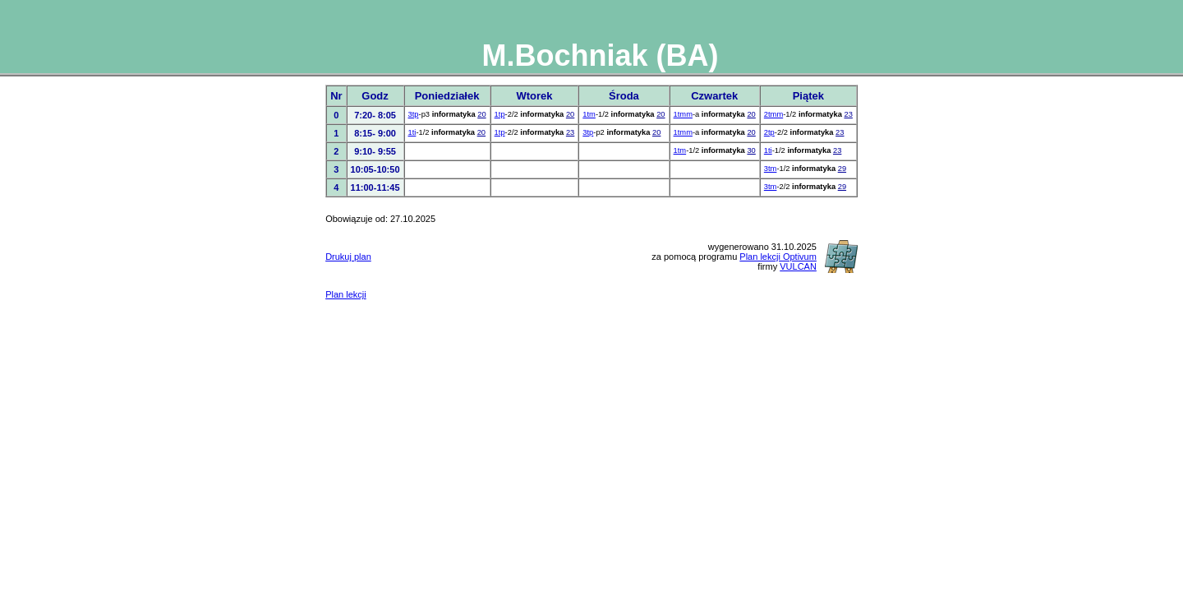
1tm (589, 114)
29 (842, 168)
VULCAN (798, 266)
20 (481, 114)
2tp (769, 132)
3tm (770, 168)
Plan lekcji (345, 294)
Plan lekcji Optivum (778, 256)
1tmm (683, 114)
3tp (413, 114)
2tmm (773, 114)
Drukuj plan (348, 256)
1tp (500, 114)
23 (848, 114)
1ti (412, 132)
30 (751, 150)
